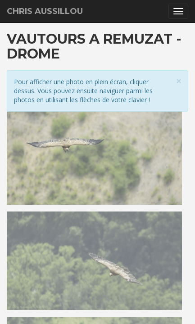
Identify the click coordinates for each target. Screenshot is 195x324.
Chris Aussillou (45, 11)
